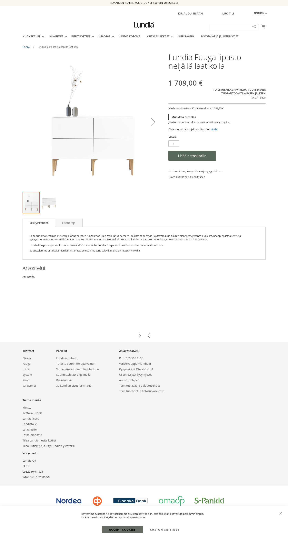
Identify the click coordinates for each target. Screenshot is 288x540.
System (27, 374)
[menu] (144, 36)
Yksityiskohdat (39, 223)
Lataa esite (30, 429)
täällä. (214, 129)
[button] (260, 14)
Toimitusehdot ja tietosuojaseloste (141, 391)
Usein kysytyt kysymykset (135, 374)
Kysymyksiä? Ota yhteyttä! (136, 369)
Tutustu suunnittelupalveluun (75, 363)
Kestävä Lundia (33, 413)
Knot (26, 380)
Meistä (27, 407)
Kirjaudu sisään (190, 13)
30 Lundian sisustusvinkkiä (74, 385)
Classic (27, 358)
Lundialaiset (31, 418)
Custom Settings (164, 529)
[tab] (39, 223)
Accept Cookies (122, 529)
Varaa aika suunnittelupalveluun (77, 369)
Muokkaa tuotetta (184, 117)
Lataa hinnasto (32, 435)
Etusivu (27, 46)
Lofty (26, 369)
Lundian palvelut (67, 358)
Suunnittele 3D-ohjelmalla (73, 374)
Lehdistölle (30, 424)
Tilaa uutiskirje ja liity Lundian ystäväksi (49, 446)
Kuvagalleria (64, 380)
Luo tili (228, 13)
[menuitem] (32, 36)
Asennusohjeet (129, 380)
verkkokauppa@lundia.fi (135, 363)
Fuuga (27, 363)
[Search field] (234, 27)
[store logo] (144, 25)
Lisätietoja (68, 223)
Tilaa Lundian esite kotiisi (39, 440)
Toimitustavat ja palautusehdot (139, 385)
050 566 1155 (134, 358)
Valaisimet (29, 385)
